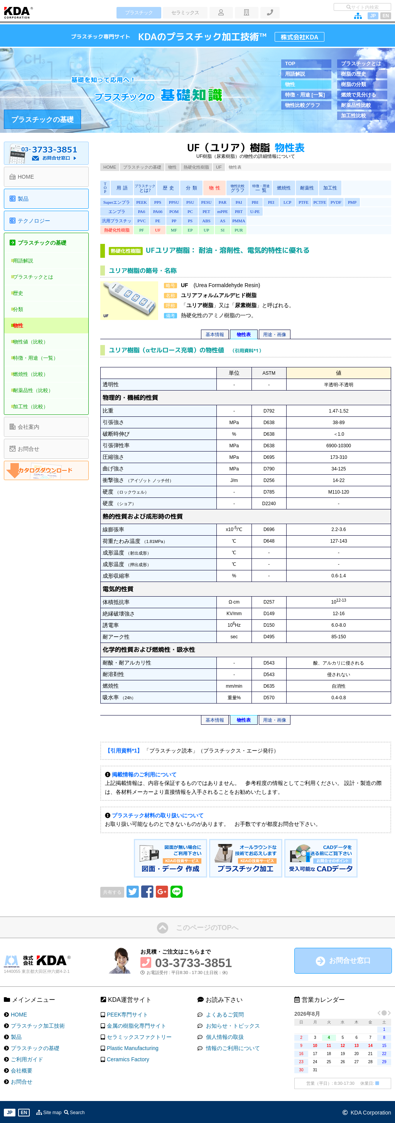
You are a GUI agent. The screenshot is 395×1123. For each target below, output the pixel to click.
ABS (203, 220)
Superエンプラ (116, 202)
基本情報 (215, 334)
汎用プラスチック (117, 221)
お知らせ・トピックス (231, 1025)
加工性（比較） (35, 406)
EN (386, 16)
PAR (218, 202)
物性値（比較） (35, 342)
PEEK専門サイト (127, 1013)
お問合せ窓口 (350, 959)
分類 (23, 309)
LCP (280, 202)
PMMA (233, 220)
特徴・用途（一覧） (40, 358)
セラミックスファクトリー (139, 1036)
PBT (234, 211)
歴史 (23, 293)
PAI (234, 202)
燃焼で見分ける (358, 95)
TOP (290, 63)
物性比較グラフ (302, 105)
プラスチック (138, 13)
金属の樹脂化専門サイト (136, 1025)
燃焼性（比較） (35, 374)
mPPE (218, 211)
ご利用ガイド (27, 1058)
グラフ (238, 188)
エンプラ (116, 211)
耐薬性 (307, 188)
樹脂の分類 (353, 84)
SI (218, 230)
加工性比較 (353, 115)
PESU (203, 202)
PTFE (295, 202)
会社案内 (28, 427)
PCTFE (310, 202)
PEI (265, 202)
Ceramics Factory (128, 1058)
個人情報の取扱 (223, 1036)
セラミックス (183, 13)
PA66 (156, 211)
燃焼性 (284, 188)
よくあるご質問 (223, 1013)
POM (172, 211)
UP (203, 230)
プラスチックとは (361, 63)
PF (141, 230)
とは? (145, 188)
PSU (187, 202)
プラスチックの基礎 (42, 119)
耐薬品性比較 (356, 105)
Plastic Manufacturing (133, 1047)
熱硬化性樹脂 (196, 167)
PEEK (141, 202)
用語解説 (295, 74)
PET (203, 211)
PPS (156, 202)
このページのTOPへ (207, 926)
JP (373, 16)
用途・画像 (274, 334)
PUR (234, 230)
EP (187, 230)
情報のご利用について (231, 1047)
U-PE (249, 211)
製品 (23, 199)
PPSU (172, 202)
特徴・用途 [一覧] (305, 95)
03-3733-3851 (193, 962)
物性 (290, 84)
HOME (109, 167)
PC (187, 211)
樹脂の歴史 (353, 74)
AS (218, 220)
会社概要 (21, 1069)
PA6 (141, 211)
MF (172, 230)
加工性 (330, 188)
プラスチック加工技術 (38, 1025)
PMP (342, 202)
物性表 (244, 334)
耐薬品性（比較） (38, 390)
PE (156, 220)
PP (172, 220)
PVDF (326, 202)
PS (187, 220)
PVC (141, 220)
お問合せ (28, 449)
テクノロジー (34, 221)
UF (219, 167)
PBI (249, 202)
